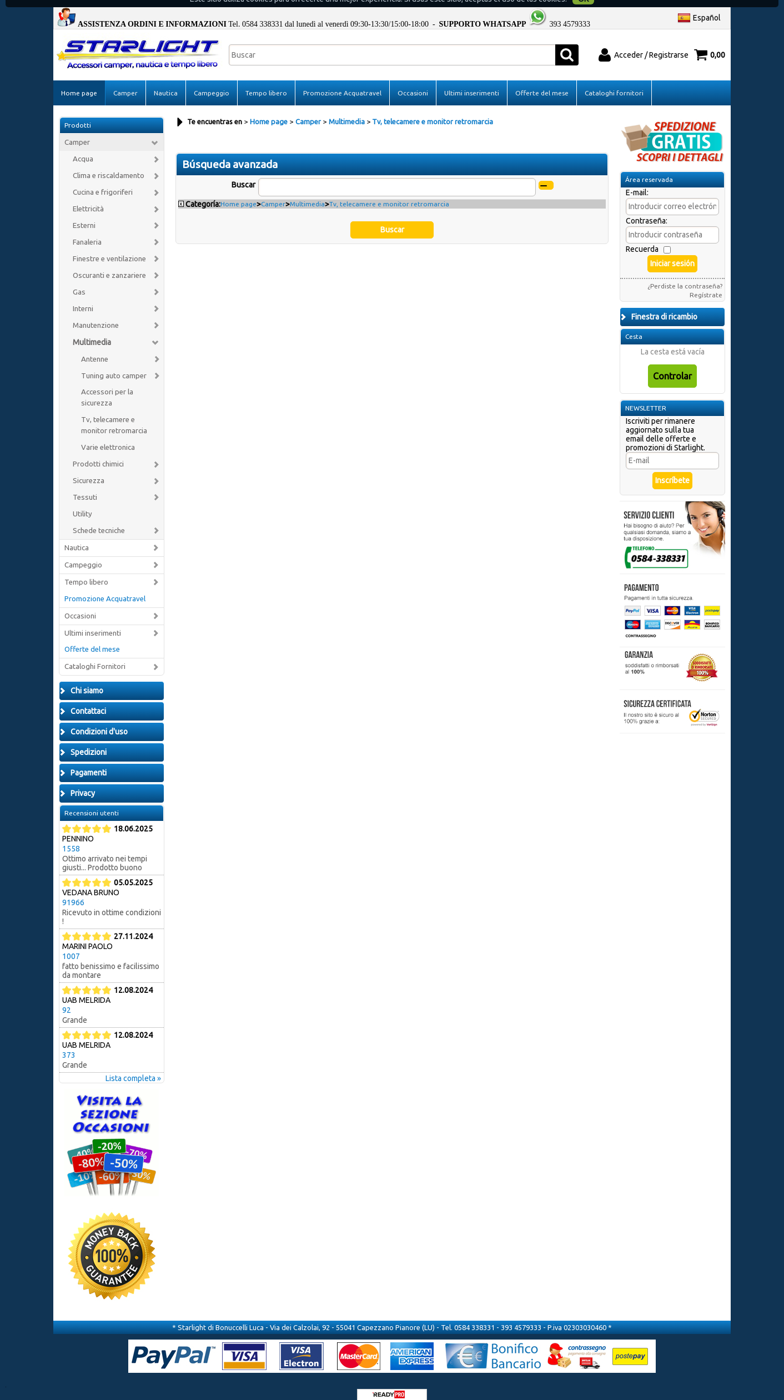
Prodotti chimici (98, 451)
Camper (125, 79)
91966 (73, 889)
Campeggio (211, 79)
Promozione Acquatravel (342, 79)
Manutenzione (96, 312)
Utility (82, 500)
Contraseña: (646, 208)
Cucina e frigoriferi (103, 179)
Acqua (83, 146)
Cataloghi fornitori (614, 79)
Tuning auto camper (114, 362)
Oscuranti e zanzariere (109, 262)
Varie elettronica (108, 434)
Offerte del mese (542, 79)
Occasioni (413, 79)
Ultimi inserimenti (471, 79)
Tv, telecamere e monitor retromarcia (114, 412)
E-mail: (637, 179)
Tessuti (85, 484)
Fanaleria (87, 229)
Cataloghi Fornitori (94, 654)
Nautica (166, 79)
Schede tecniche (99, 517)
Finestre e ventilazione (109, 245)
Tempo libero (266, 79)
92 (66, 997)
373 (69, 1042)
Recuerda (642, 236)
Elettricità (88, 195)
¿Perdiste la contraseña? (684, 273)
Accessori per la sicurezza (107, 384)
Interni (83, 295)
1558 (71, 835)
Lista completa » (133, 1065)
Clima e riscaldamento (108, 163)
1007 (71, 943)
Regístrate (706, 282)
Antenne (94, 346)
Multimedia (92, 328)
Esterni (84, 212)
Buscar (243, 171)
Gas (79, 279)
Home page (79, 79)
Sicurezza (88, 467)
